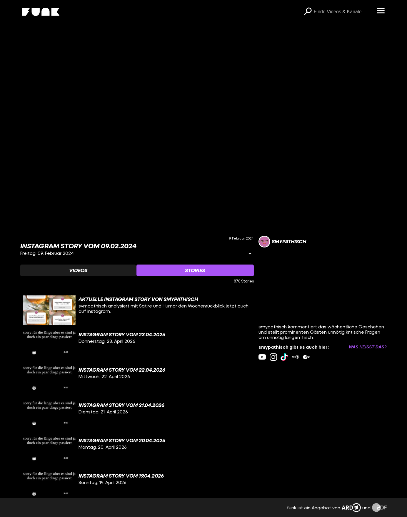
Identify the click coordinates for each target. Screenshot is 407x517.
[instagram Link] (273, 357)
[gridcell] (137, 310)
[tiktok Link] (284, 357)
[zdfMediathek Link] (306, 357)
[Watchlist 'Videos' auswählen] (78, 270)
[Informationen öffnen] (250, 254)
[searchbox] (343, 11)
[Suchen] (308, 11)
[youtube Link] (262, 357)
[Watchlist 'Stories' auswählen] (195, 270)
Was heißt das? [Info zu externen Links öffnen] (367, 347)
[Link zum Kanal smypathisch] (282, 241)
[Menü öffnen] (381, 11)
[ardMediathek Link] (295, 357)
